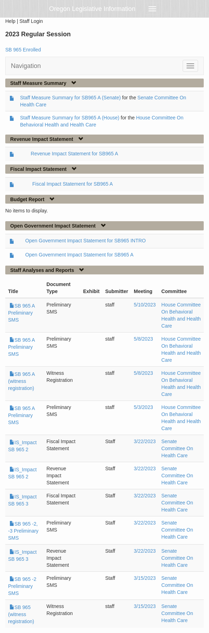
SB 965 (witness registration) (21, 614)
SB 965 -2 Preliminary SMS (22, 586)
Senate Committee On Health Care (177, 448)
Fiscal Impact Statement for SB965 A (72, 184)
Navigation (26, 65)
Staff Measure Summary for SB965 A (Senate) (70, 97)
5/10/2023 (145, 305)
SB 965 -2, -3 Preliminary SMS (23, 531)
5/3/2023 (143, 407)
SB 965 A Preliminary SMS (21, 313)
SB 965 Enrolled (23, 49)
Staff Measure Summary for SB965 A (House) (69, 117)
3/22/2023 (145, 441)
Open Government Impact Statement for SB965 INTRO (85, 240)
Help (10, 21)
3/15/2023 (145, 578)
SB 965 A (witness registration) (21, 381)
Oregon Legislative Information (92, 8)
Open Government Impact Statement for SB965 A (79, 254)
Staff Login (31, 21)
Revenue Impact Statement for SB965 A (74, 153)
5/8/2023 (143, 339)
